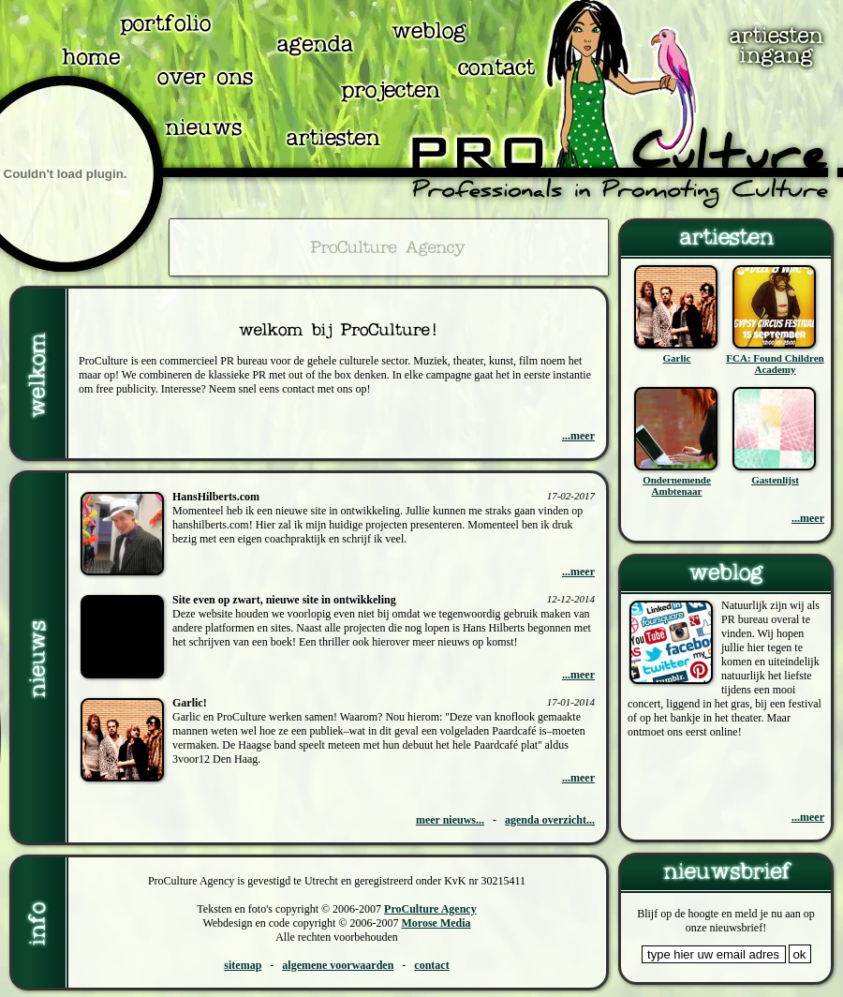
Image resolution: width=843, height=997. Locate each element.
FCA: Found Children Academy (774, 363)
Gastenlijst (775, 479)
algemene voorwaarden (337, 965)
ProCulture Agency (430, 908)
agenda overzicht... (550, 819)
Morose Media (436, 923)
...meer (578, 435)
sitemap (242, 965)
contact (431, 965)
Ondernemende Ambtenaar (677, 485)
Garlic (677, 358)
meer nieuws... (450, 819)
